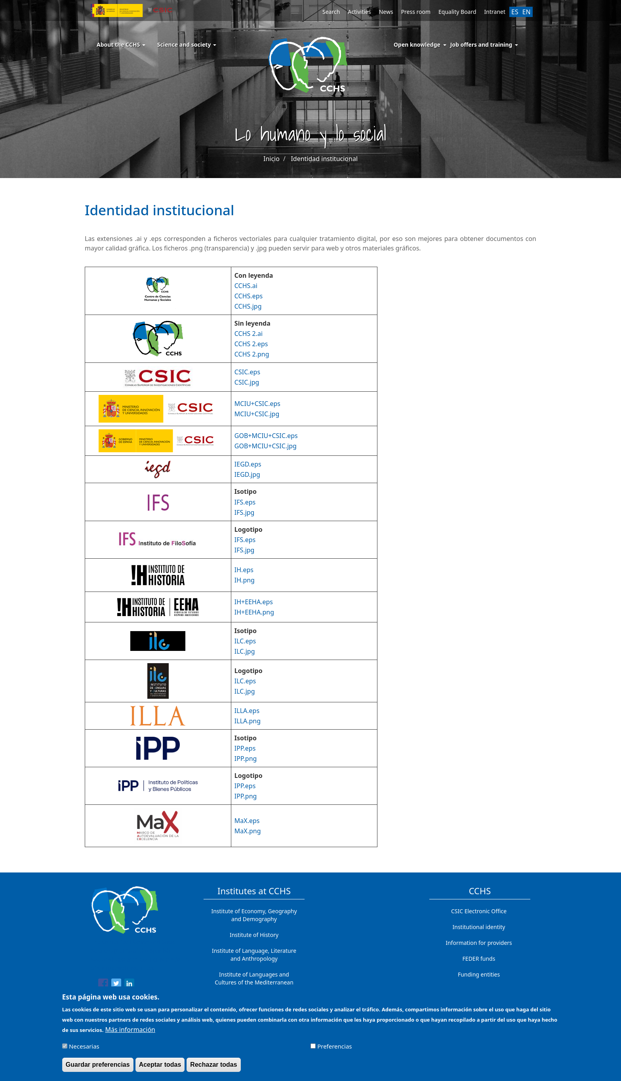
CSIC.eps (247, 372)
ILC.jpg (244, 651)
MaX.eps (247, 820)
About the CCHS (121, 44)
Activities (359, 11)
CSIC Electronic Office (479, 911)
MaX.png (247, 831)
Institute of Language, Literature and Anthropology (254, 954)
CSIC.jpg (246, 382)
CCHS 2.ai (248, 333)
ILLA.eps (246, 710)
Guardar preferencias (98, 1068)
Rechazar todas (213, 1068)
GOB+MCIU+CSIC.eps (266, 435)
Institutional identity (479, 927)
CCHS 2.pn (249, 354)
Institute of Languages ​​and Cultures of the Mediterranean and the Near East (254, 982)
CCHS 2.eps (251, 343)
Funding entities (479, 974)
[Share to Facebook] (103, 985)
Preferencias (334, 1050)
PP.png (246, 758)
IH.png (244, 580)
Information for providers (479, 942)
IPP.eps (245, 748)
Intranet (494, 11)
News (386, 11)
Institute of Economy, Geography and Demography (254, 915)
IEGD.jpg (247, 474)
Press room (416, 11)
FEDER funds (479, 958)
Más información (130, 1033)
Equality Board (457, 11)
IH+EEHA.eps (253, 601)
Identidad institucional (324, 158)
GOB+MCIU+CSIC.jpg (265, 446)
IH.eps (243, 569)
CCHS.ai (245, 285)
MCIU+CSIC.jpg (256, 414)
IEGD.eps (247, 464)
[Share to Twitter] (116, 985)
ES (514, 12)
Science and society (186, 44)
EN (526, 12)
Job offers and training (481, 44)
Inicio (271, 158)
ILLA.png (247, 721)
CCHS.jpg (248, 306)
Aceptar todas (160, 1068)
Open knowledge (417, 44)
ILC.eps (245, 641)
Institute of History (254, 935)
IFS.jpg (244, 512)
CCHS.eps (248, 296)
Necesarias (84, 1050)
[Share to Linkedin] (129, 985)
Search (331, 11)
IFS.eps (244, 502)
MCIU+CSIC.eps (257, 403)
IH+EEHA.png (254, 612)
